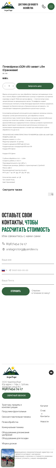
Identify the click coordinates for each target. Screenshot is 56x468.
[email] (28, 280)
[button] (16, 396)
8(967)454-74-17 (16, 243)
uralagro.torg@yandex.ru (22, 249)
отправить (16, 291)
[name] (28, 260)
